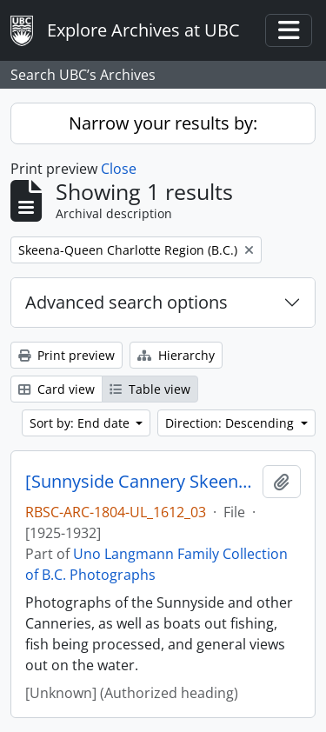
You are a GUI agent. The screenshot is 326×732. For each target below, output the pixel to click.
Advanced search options (126, 302)
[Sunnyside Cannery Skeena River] (140, 481)
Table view (150, 389)
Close (118, 168)
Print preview (66, 355)
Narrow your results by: (163, 123)
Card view (56, 389)
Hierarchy (176, 355)
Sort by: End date (81, 423)
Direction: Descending (231, 423)
